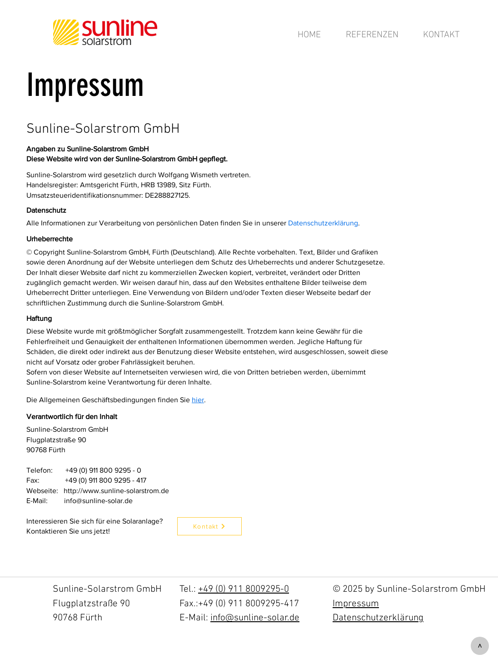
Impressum (356, 603)
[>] (480, 646)
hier (198, 400)
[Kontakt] (209, 526)
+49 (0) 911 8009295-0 (243, 589)
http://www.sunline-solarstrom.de (116, 490)
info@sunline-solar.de (98, 500)
